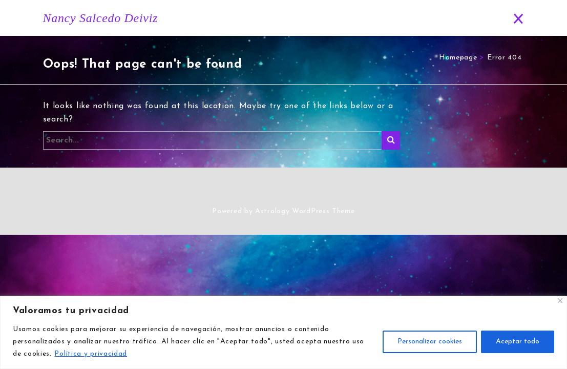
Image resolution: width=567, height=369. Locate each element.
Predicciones (415, 18)
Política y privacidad (90, 354)
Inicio (217, 18)
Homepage (458, 57)
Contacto (472, 18)
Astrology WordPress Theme (305, 211)
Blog (362, 18)
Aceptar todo (517, 341)
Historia (260, 18)
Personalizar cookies (429, 341)
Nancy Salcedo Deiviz (100, 18)
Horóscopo (311, 18)
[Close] (560, 300)
